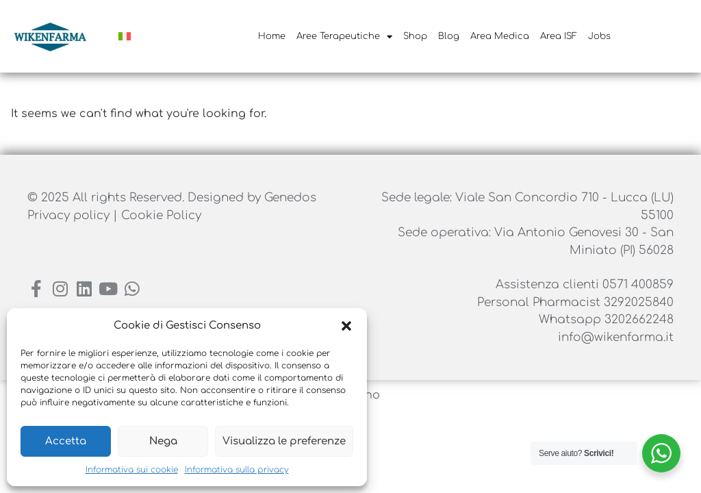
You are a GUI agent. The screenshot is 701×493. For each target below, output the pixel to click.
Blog (448, 36)
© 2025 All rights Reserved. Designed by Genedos (171, 197)
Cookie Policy (161, 215)
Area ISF (558, 36)
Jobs (599, 36)
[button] (346, 326)
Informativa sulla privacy (237, 470)
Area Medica (499, 36)
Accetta (65, 441)
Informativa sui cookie (132, 470)
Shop (415, 36)
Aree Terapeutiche (344, 36)
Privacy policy (70, 215)
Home (271, 36)
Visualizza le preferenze (284, 441)
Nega (163, 441)
